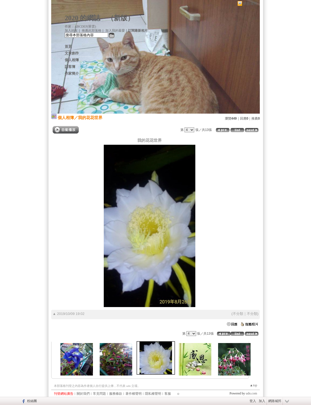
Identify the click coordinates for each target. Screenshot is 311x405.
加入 (262, 401)
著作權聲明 (133, 394)
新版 (120, 18)
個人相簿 (72, 60)
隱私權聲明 (153, 394)
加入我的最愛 (115, 30)
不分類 (238, 314)
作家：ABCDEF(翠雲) (80, 26)
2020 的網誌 (82, 18)
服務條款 (115, 394)
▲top (253, 385)
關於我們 (83, 394)
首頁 (68, 46)
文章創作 (72, 53)
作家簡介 (72, 73)
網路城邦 (250, 4)
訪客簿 (70, 67)
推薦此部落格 (91, 30)
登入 (253, 401)
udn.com (251, 393)
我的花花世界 (90, 117)
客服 (167, 394)
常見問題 (99, 394)
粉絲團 (32, 401)
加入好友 (71, 30)
